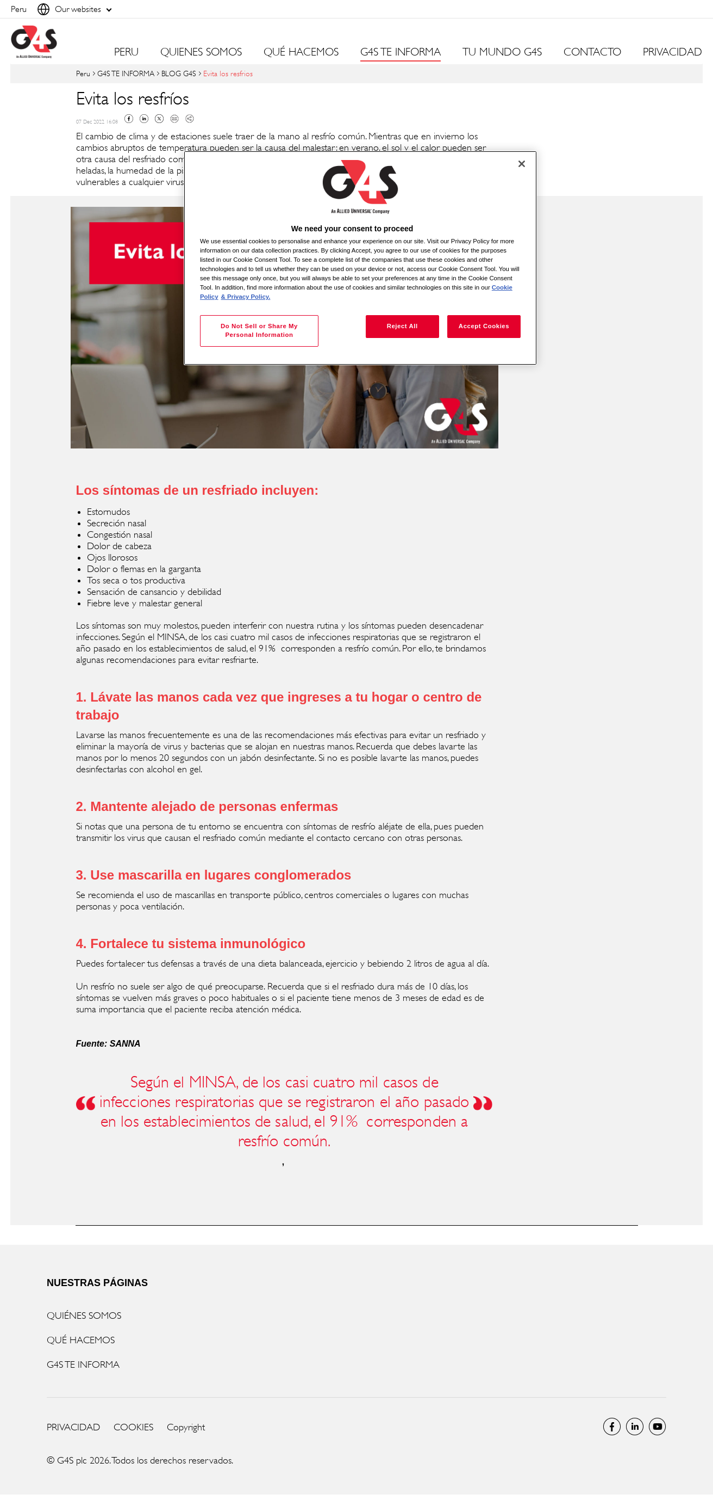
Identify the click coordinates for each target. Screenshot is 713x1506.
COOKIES (133, 1427)
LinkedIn (634, 1426)
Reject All (402, 326)
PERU (126, 52)
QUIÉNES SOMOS (84, 1315)
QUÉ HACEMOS (81, 1340)
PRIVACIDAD (672, 52)
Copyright (186, 1427)
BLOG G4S (178, 73)
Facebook (128, 118)
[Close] (522, 164)
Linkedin (144, 118)
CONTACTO (592, 52)
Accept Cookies (484, 326)
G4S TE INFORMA (125, 73)
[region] (360, 258)
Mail (174, 118)
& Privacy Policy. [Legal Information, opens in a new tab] (246, 296)
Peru (83, 73)
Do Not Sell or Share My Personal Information (259, 330)
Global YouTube (657, 1426)
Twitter (159, 118)
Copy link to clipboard (189, 118)
